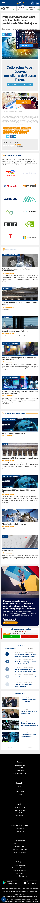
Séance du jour (20, 807)
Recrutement (20, 873)
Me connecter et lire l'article (20, 85)
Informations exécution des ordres (11, 888)
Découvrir (23, 102)
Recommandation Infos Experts (13, 433)
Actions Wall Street (21, 130)
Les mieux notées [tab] (10, 648)
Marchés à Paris (20, 810)
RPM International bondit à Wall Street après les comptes (20, 304)
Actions (23, 133)
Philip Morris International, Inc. (21, 629)
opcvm (20, 786)
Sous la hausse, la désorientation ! (25, 677)
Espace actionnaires (20, 871)
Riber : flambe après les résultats (14, 524)
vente (29, 636)
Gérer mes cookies (27, 888)
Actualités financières (12, 128)
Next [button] (39, 8)
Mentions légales (20, 894)
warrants (20, 789)
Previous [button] (17, 8)
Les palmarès (20, 816)
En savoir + (26, 45)
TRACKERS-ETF (20, 792)
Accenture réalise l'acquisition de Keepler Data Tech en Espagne (19, 358)
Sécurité (34, 891)
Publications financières (20, 868)
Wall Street (26, 128)
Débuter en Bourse (20, 844)
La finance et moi (20, 847)
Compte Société (20, 771)
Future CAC (19, 7)
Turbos (20, 794)
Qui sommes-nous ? (20, 865)
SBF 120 (31, 7)
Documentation (9, 619)
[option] (22, 8)
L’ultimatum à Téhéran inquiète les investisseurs (20, 458)
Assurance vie (20, 828)
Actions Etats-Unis (11, 133)
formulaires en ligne (20, 773)
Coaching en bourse (20, 852)
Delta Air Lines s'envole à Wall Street (15, 331)
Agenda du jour (7, 550)
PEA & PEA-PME (20, 765)
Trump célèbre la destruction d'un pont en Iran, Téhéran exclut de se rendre (25, 671)
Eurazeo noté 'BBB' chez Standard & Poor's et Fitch (18, 491)
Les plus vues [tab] (29, 648)
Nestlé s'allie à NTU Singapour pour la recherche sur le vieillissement (20, 392)
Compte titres (20, 768)
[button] (32, 3)
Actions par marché (20, 813)
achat (11, 636)
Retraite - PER (20, 831)
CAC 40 (4, 7)
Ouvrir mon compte (10, 623)
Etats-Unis (8, 130)
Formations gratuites (20, 849)
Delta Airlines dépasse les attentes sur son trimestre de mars (17, 270)
